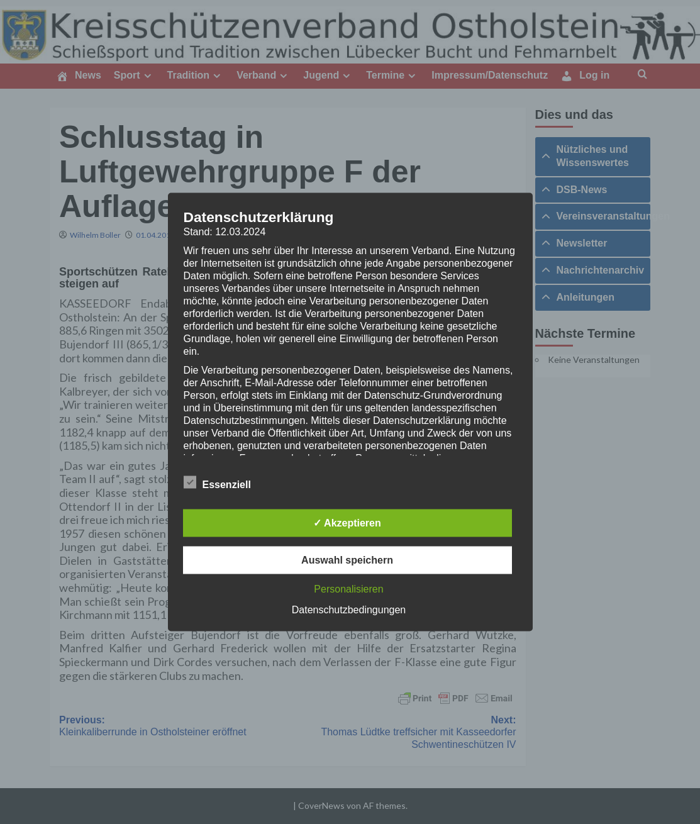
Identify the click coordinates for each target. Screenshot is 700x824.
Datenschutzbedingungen (349, 609)
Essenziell (217, 482)
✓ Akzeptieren (347, 523)
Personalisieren (348, 589)
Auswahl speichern (347, 560)
